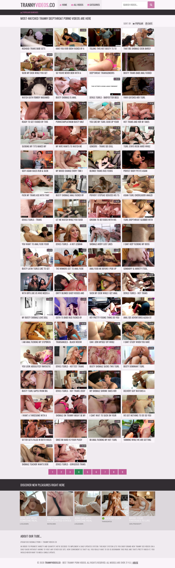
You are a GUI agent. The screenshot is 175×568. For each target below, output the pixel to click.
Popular (138, 23)
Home (63, 4)
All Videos (77, 4)
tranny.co (38, 4)
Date (148, 23)
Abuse (135, 562)
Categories (94, 4)
